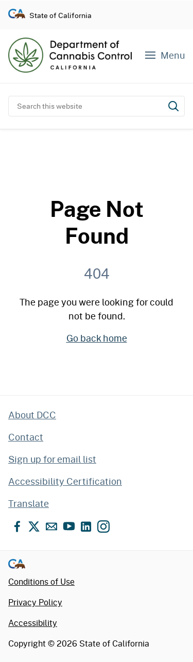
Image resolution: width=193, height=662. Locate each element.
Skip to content (96, 0)
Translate (28, 503)
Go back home (96, 338)
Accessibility (32, 623)
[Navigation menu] (164, 55)
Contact (25, 437)
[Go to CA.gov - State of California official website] (16, 15)
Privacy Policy (35, 602)
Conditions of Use (41, 581)
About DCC (32, 414)
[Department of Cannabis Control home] (70, 55)
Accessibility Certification (65, 481)
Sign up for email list (52, 459)
